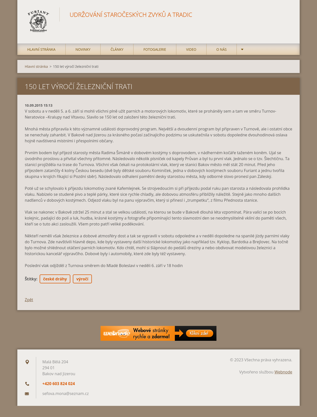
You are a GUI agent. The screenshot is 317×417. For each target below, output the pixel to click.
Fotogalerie (154, 49)
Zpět (29, 299)
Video (191, 49)
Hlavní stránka (41, 49)
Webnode (283, 372)
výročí (82, 279)
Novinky (83, 49)
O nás (221, 49)
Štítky (30, 279)
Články (116, 49)
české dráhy (55, 279)
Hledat (287, 14)
